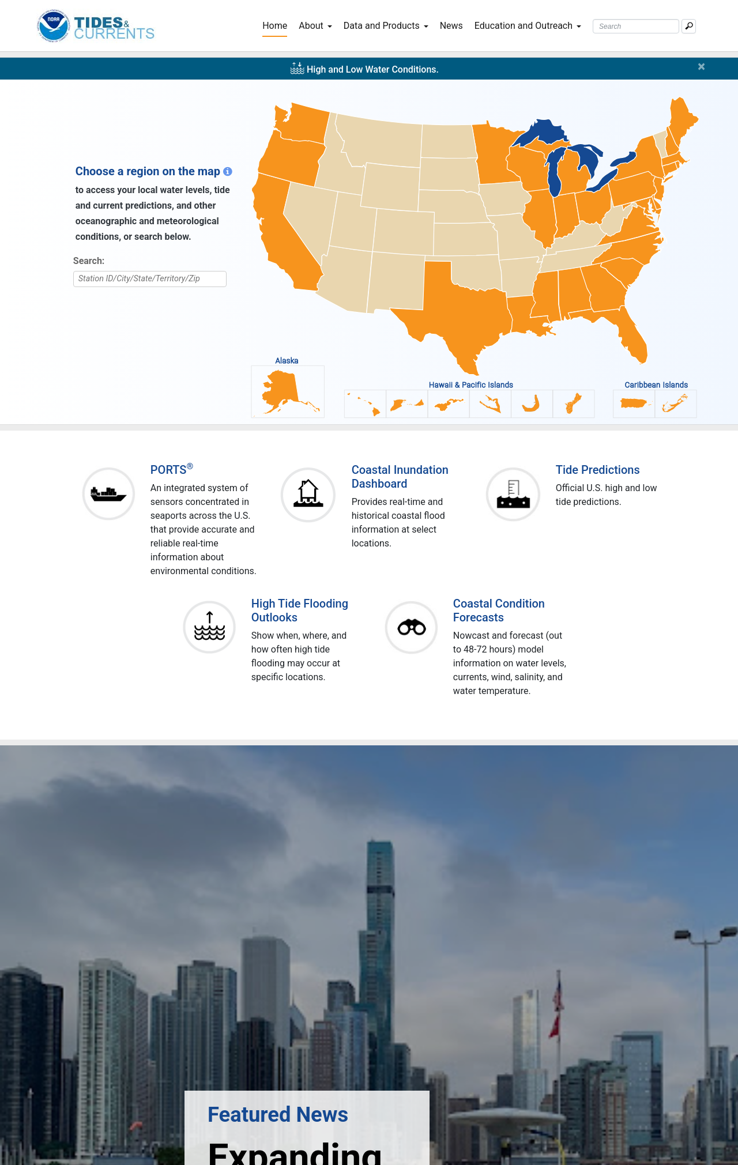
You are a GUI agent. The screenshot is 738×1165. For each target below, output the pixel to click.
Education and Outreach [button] (528, 25)
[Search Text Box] (636, 26)
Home (277, 24)
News (451, 25)
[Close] (704, 66)
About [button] (315, 25)
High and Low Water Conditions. (373, 69)
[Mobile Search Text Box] (688, 26)
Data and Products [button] (386, 25)
